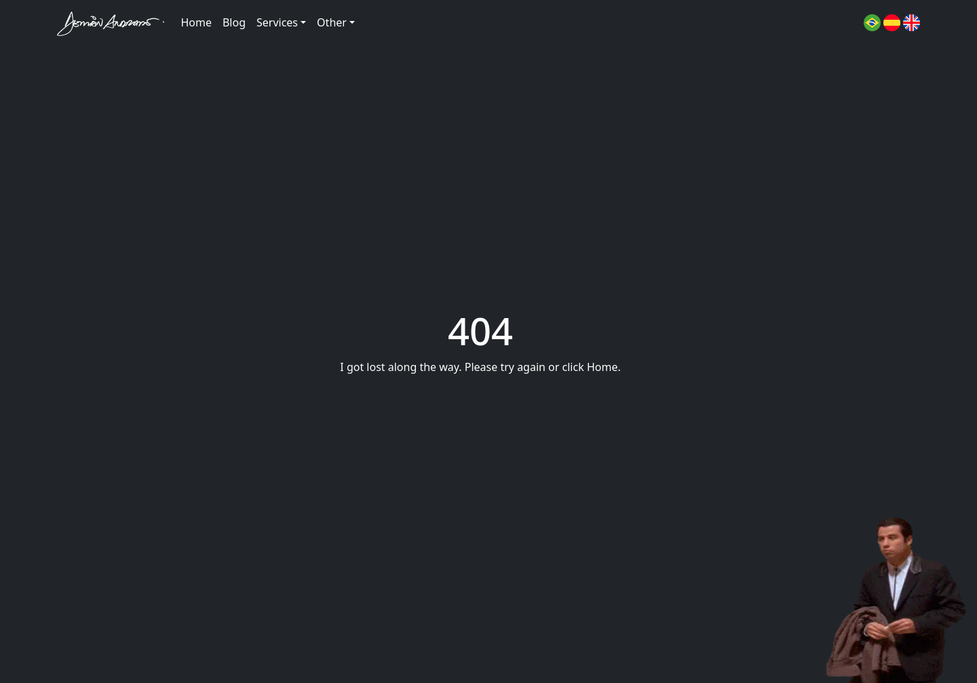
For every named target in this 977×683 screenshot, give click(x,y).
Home (196, 22)
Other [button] (332, 22)
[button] (872, 21)
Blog (234, 22)
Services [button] (277, 22)
